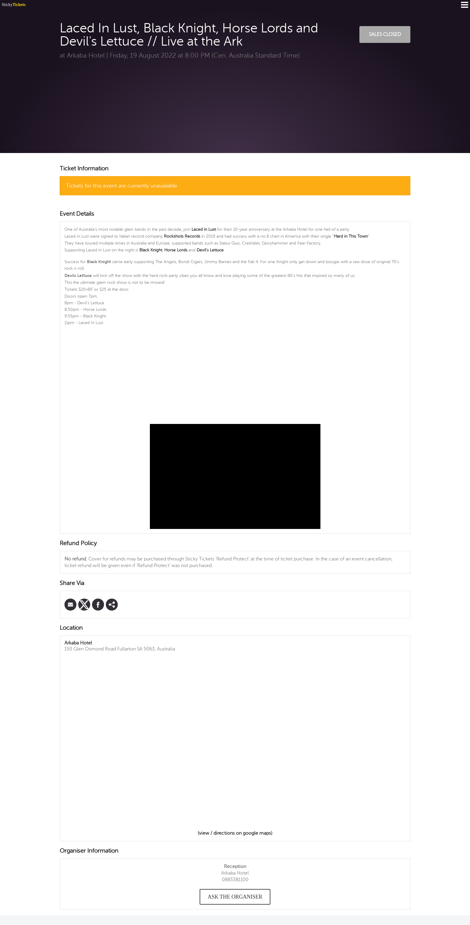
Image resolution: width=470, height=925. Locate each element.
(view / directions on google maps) (235, 833)
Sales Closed (385, 34)
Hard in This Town (351, 236)
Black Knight (150, 250)
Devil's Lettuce (210, 250)
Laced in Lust (204, 229)
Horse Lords (176, 250)
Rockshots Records (182, 236)
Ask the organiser (235, 897)
